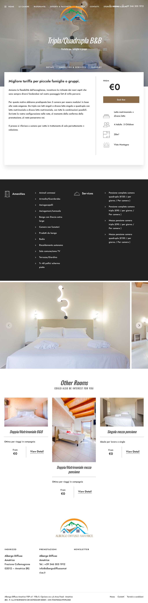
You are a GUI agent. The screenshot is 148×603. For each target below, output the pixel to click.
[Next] (139, 325)
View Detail (37, 451)
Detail (50, 67)
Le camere (24, 6)
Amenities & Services (72, 67)
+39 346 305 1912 (134, 6)
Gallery (96, 67)
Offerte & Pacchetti (60, 6)
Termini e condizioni (135, 596)
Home (11, 6)
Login (114, 6)
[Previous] (9, 325)
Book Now (121, 99)
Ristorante (40, 6)
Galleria (80, 6)
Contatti (94, 6)
